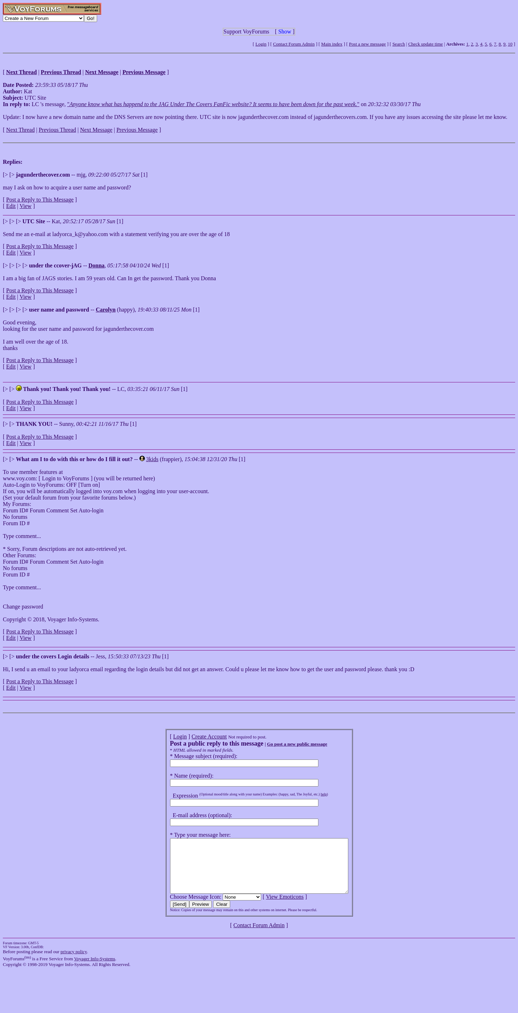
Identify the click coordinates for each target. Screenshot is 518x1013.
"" (213, 104)
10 (510, 44)
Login (260, 44)
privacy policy (73, 962)
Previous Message (137, 130)
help (313, 794)
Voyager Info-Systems (94, 969)
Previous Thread (57, 130)
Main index (332, 44)
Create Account (198, 736)
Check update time (425, 44)
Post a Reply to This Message (39, 200)
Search (398, 44)
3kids (152, 459)
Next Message (96, 130)
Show (284, 31)
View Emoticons (274, 907)
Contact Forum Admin (293, 44)
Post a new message (367, 44)
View (26, 206)
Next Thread (20, 130)
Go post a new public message (286, 744)
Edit (11, 206)
